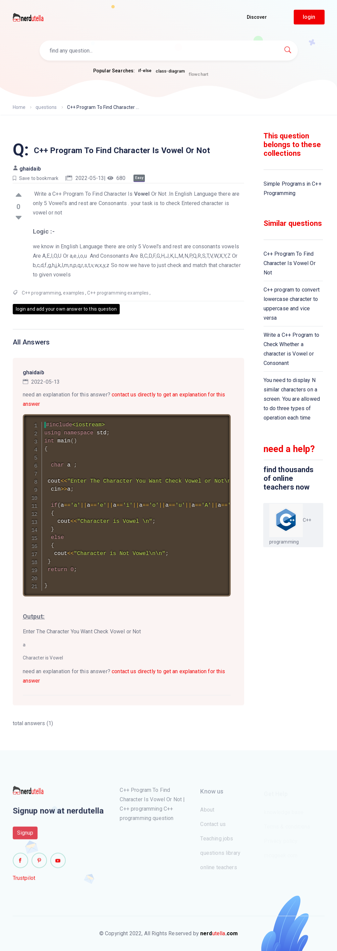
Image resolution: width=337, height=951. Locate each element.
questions (46, 107)
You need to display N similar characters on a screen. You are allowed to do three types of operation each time (292, 399)
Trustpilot (24, 881)
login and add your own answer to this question (66, 309)
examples (73, 293)
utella (219, 933)
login (309, 17)
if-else (145, 70)
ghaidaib (30, 169)
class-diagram (170, 73)
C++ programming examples (118, 293)
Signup (25, 835)
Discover (257, 17)
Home (19, 107)
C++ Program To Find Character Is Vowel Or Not (290, 263)
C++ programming (41, 293)
